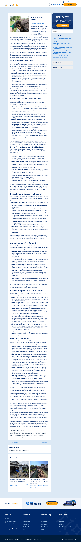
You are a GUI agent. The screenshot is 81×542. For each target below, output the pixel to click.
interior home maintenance (34, 433)
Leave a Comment (35, 22)
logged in (18, 450)
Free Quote (51, 503)
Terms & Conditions (28, 539)
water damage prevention (22, 437)
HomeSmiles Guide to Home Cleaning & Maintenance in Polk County (63, 56)
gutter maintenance (15, 433)
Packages (26, 524)
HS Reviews (44, 524)
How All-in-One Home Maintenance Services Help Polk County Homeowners (62, 40)
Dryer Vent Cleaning (18, 432)
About (37, 5)
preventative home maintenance (32, 435)
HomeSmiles (21, 36)
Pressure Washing (22, 484)
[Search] (72, 31)
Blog (42, 529)
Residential (22, 5)
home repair (24, 433)
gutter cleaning (42, 432)
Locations (44, 521)
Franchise (45, 5)
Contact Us (62, 519)
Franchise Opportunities (65, 527)
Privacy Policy (37, 539)
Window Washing (34, 437)
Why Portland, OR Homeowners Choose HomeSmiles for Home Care (62, 48)
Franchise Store (45, 527)
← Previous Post (14, 442)
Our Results (26, 527)
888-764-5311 (35, 504)
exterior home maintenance (31, 432)
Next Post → (45, 442)
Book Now (62, 524)
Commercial (31, 5)
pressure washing (19, 435)
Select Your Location (70, 2)
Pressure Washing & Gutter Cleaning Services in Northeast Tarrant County (39, 481)
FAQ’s (24, 529)
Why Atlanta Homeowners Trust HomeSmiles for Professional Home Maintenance (62, 52)
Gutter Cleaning (20, 430)
